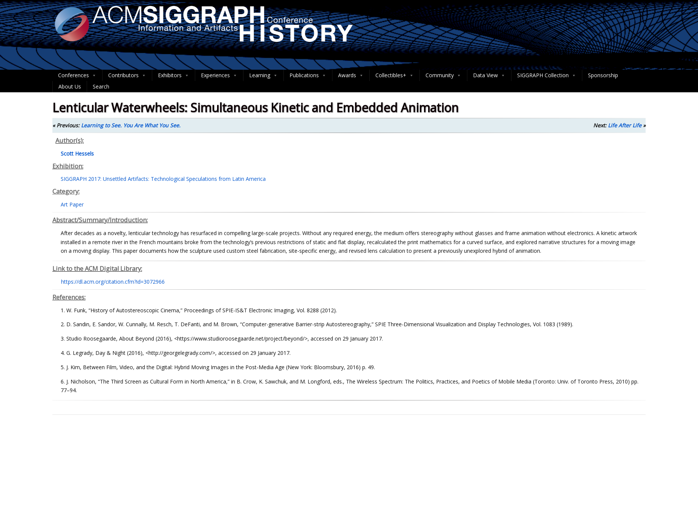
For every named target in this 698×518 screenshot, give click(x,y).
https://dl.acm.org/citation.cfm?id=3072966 (113, 281)
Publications (307, 75)
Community (443, 75)
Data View (489, 75)
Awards (351, 75)
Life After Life (624, 125)
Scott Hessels (77, 153)
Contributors (127, 75)
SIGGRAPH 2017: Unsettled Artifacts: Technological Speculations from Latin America (163, 178)
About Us (69, 86)
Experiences (219, 75)
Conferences (77, 75)
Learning (263, 75)
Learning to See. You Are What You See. (131, 125)
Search (101, 86)
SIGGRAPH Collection (546, 75)
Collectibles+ (394, 75)
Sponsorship (603, 75)
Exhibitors (173, 75)
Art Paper (72, 204)
